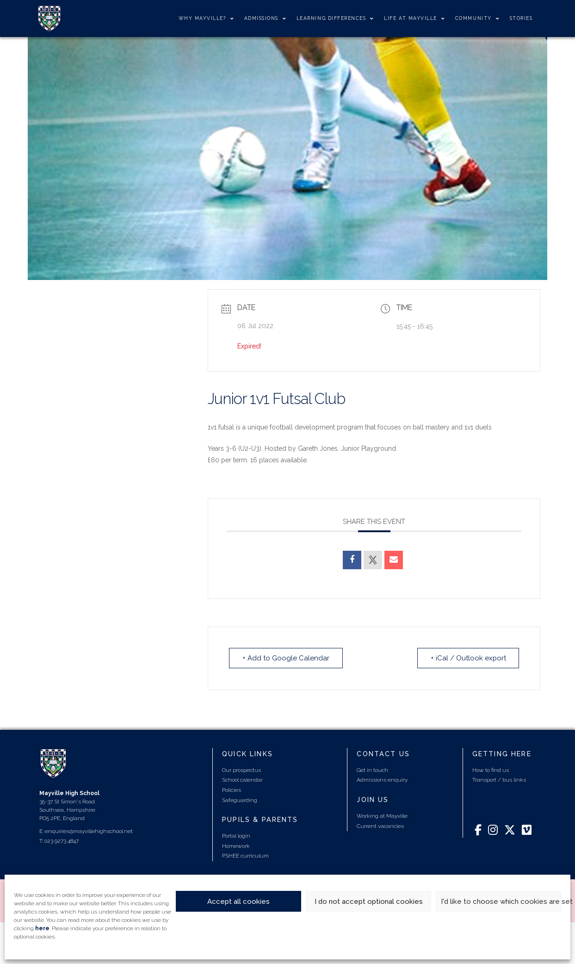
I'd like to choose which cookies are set (501, 901)
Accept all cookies (238, 901)
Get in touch (372, 770)
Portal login (236, 836)
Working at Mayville (382, 816)
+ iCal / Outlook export (468, 658)
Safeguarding (239, 800)
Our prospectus (241, 770)
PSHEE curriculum (245, 855)
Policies (231, 790)
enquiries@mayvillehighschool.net (89, 831)
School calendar (242, 780)
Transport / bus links (499, 780)
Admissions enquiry (382, 780)
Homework (236, 846)
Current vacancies (380, 826)
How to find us (490, 770)
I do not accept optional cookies (369, 901)
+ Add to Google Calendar (285, 658)
